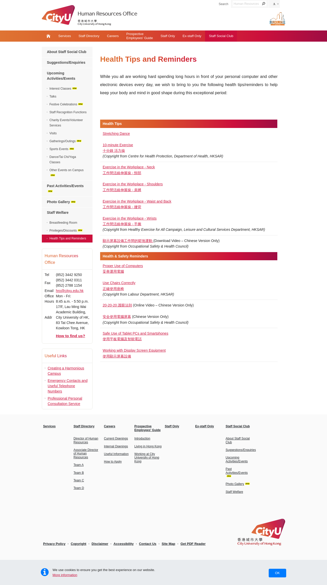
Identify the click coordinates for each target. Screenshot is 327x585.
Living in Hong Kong (147, 446)
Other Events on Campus (66, 172)
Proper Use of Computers (123, 266)
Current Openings (116, 438)
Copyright (78, 544)
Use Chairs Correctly (119, 283)
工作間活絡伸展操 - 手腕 (122, 224)
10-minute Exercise (118, 145)
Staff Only (167, 36)
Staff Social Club (221, 36)
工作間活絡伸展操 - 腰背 (122, 207)
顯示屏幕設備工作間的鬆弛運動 (128, 241)
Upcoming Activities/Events (61, 75)
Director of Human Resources (86, 440)
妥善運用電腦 (113, 271)
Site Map (168, 544)
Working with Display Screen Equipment (134, 350)
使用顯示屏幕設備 (117, 356)
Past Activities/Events (65, 188)
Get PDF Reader (193, 544)
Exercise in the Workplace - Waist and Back (137, 201)
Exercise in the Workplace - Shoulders (133, 184)
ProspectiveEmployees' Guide (139, 36)
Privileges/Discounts (66, 230)
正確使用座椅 (113, 289)
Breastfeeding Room (63, 222)
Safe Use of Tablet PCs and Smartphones (135, 333)
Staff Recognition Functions (68, 112)
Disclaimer (100, 544)
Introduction (142, 438)
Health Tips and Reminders (67, 238)
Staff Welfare (57, 212)
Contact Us (147, 544)
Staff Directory (89, 36)
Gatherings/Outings (65, 141)
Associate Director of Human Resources (86, 453)
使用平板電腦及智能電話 (122, 339)
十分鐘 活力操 (114, 151)
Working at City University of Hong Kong (146, 457)
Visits (53, 133)
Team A (79, 465)
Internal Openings (116, 446)
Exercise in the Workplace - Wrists (130, 218)
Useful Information (116, 454)
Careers (113, 36)
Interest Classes (63, 88)
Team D (79, 488)
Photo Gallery (62, 202)
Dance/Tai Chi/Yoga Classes (62, 159)
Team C (79, 480)
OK (277, 573)
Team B (79, 473)
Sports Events (62, 149)
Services (64, 36)
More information (64, 575)
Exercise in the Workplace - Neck (129, 167)
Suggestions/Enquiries (66, 62)
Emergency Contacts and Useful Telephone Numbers (67, 386)
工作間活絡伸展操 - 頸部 (122, 173)
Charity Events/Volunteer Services (66, 122)
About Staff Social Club (66, 52)
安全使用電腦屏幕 (117, 317)
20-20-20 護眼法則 (117, 305)
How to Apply (113, 461)
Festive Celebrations (66, 104)
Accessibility (124, 544)
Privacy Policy (54, 544)
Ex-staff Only (192, 36)
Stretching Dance (116, 134)
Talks (52, 96)
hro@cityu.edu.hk (69, 291)
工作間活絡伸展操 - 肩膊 (122, 190)
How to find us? (70, 336)
